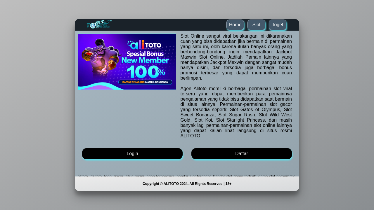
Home (235, 24)
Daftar (241, 153)
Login (132, 153)
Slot (256, 24)
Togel (277, 24)
